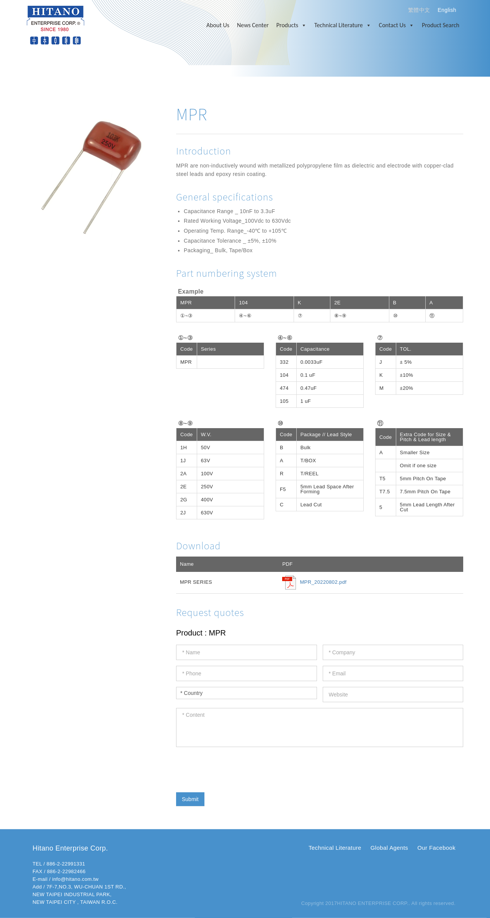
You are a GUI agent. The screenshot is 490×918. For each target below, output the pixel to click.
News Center (253, 25)
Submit (190, 799)
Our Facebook (436, 847)
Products (291, 25)
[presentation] (234, 768)
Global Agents (389, 847)
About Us (217, 25)
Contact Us (396, 25)
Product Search (440, 25)
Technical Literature (342, 25)
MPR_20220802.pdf (323, 582)
